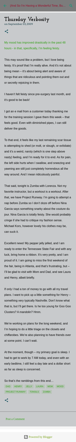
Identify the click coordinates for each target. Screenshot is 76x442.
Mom (50, 386)
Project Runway (16, 392)
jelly (29, 386)
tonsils (34, 392)
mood (60, 386)
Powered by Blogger (38, 436)
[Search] (71, 5)
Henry (18, 386)
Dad (8, 386)
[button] (6, 31)
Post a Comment (15, 419)
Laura (39, 386)
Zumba (46, 392)
